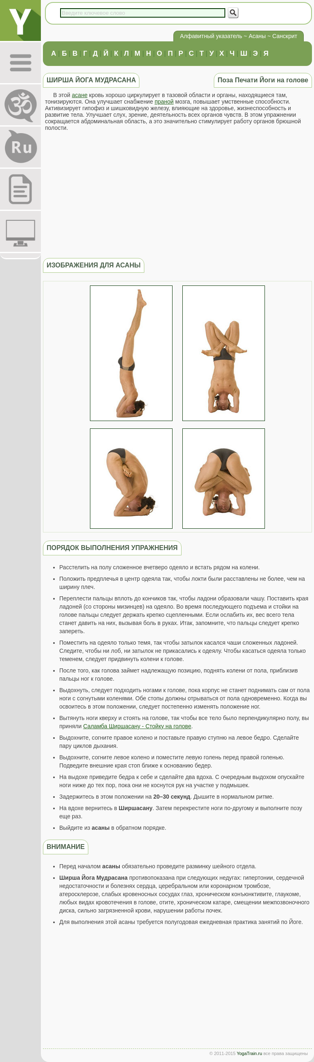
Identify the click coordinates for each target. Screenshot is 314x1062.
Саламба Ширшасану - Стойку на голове (137, 726)
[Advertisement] (177, 194)
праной (164, 101)
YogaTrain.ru (249, 1053)
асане (79, 95)
